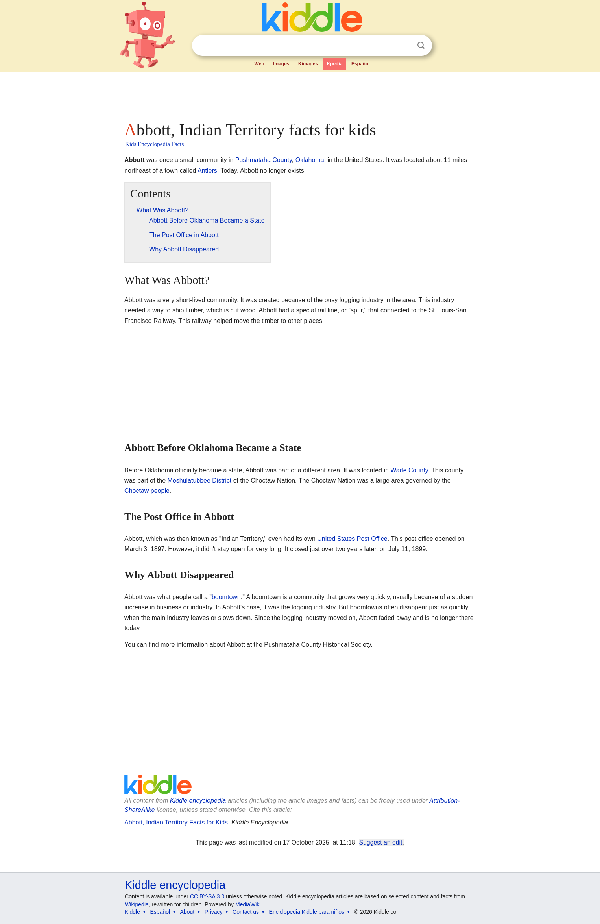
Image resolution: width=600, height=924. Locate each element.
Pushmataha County (263, 160)
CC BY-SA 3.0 (207, 896)
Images (281, 63)
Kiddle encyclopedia (198, 800)
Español (360, 63)
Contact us (246, 912)
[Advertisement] (299, 94)
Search (421, 45)
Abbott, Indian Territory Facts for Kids (176, 822)
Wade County (409, 470)
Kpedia (334, 63)
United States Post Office (352, 538)
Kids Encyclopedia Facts (154, 144)
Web (259, 63)
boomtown (226, 597)
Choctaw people (147, 490)
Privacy (214, 912)
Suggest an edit (380, 842)
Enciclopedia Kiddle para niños (306, 912)
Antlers (207, 170)
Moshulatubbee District (199, 480)
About (187, 912)
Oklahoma (309, 160)
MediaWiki (248, 904)
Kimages (308, 63)
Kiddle (132, 912)
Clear (405, 45)
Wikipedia (137, 904)
